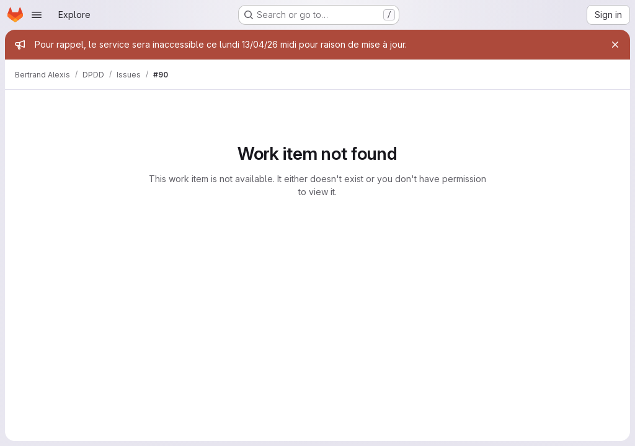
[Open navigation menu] (37, 15)
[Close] (615, 44)
